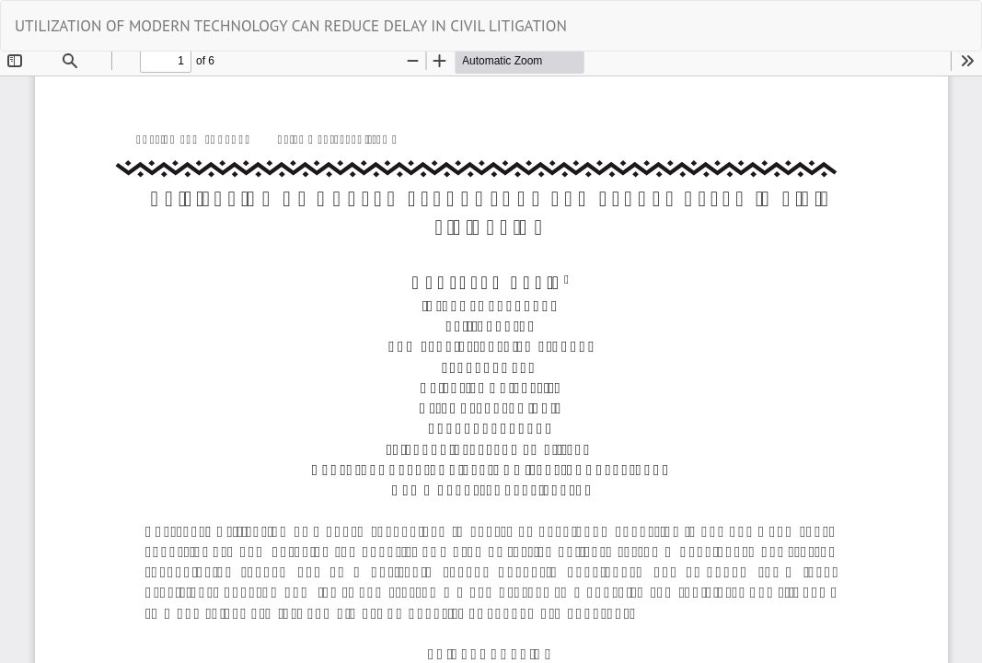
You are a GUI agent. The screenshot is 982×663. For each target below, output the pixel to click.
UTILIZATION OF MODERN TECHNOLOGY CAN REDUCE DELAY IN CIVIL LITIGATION (291, 26)
